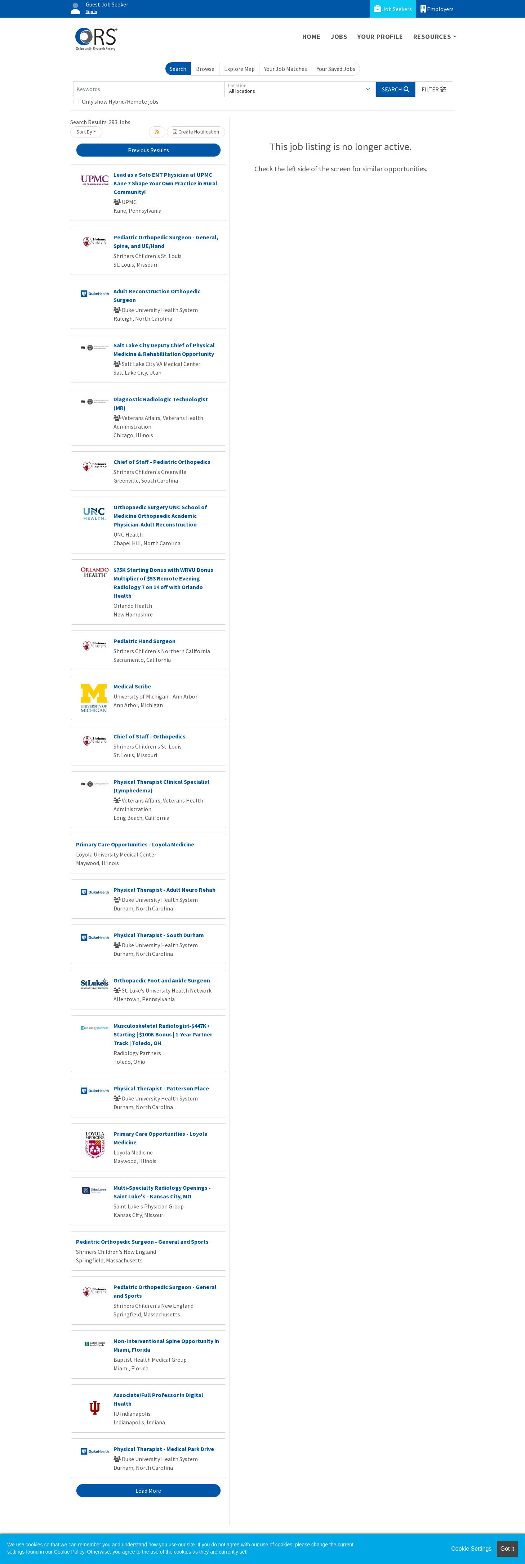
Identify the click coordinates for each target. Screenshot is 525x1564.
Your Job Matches (285, 68)
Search (178, 68)
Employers (437, 8)
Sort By (84, 131)
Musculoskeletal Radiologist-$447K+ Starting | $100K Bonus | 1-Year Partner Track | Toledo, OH (163, 1034)
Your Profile (380, 36)
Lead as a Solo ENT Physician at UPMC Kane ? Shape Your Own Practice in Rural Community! (165, 183)
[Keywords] (148, 89)
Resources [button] (432, 36)
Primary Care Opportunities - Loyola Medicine (135, 844)
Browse (205, 68)
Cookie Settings (471, 1549)
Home (311, 36)
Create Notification (196, 131)
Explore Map (239, 68)
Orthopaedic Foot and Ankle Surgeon (162, 980)
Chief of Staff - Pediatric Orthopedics (162, 461)
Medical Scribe (132, 686)
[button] (433, 89)
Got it (507, 1549)
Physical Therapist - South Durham (159, 935)
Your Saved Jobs (336, 68)
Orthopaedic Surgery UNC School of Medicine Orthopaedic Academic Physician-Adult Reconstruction (160, 515)
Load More (148, 1490)
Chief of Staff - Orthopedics (150, 736)
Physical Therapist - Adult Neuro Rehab (164, 889)
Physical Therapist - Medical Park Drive (164, 1448)
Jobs (339, 36)
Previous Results (148, 150)
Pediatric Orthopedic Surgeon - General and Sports (142, 1241)
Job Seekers (393, 8)
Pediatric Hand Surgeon (144, 641)
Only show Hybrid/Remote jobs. (121, 101)
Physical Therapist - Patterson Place (161, 1088)
